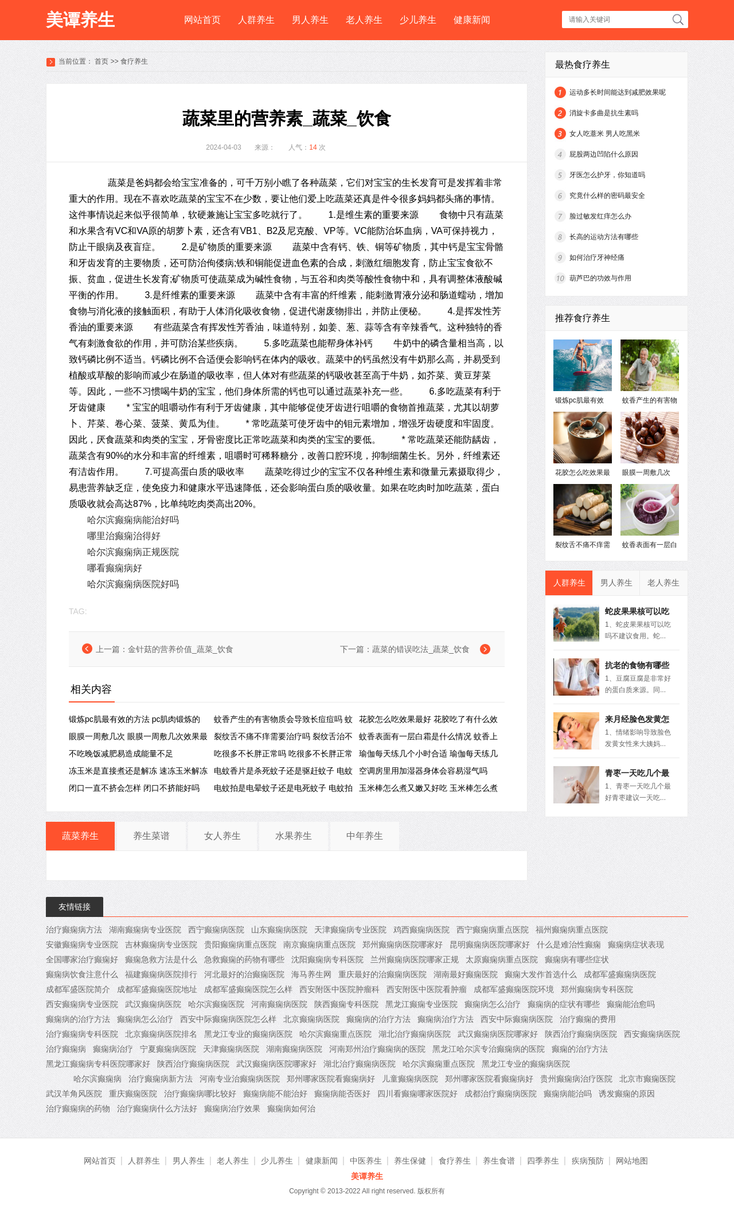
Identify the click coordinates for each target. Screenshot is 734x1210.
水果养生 (293, 836)
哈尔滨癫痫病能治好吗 (133, 520)
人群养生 (256, 20)
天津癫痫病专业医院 (350, 929)
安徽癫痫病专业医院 (82, 944)
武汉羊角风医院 (74, 1093)
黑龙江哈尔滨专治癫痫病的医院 (488, 1048)
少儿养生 (418, 20)
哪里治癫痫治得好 (124, 536)
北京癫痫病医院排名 (161, 1034)
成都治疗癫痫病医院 (500, 1093)
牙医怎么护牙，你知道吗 (607, 175)
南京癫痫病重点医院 (319, 944)
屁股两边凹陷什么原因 (603, 154)
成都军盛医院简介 (78, 989)
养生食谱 (499, 1160)
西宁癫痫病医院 (216, 929)
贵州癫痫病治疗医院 (576, 1078)
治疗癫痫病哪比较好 (200, 1093)
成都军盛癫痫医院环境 (514, 989)
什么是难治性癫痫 (569, 944)
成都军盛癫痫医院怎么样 (248, 989)
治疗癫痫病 (66, 1048)
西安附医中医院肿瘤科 (339, 989)
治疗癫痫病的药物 (78, 1108)
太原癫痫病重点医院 (502, 959)
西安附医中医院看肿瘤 (426, 989)
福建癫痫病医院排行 (161, 974)
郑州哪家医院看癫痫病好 (331, 1078)
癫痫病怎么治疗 (492, 1004)
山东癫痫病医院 (279, 929)
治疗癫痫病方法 (74, 929)
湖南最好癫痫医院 (466, 974)
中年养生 (364, 836)
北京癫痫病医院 (311, 1019)
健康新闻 (472, 20)
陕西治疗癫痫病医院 (581, 1034)
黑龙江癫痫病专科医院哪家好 (98, 1063)
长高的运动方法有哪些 (603, 237)
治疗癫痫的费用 (588, 1019)
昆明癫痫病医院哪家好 (490, 944)
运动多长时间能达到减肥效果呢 (617, 92)
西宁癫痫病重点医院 (492, 929)
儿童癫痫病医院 (410, 1078)
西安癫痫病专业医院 (82, 1004)
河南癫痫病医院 (279, 1004)
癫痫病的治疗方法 (78, 1019)
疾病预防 (588, 1160)
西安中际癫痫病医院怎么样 (228, 1019)
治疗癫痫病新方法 (160, 1078)
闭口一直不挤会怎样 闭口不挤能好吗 (134, 788)
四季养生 (543, 1160)
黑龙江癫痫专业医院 (421, 1004)
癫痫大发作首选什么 (541, 974)
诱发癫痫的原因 (627, 1093)
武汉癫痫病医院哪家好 (498, 1034)
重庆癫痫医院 (133, 1093)
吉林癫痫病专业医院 (161, 944)
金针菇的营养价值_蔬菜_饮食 (180, 649)
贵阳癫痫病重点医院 (240, 944)
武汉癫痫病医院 (153, 1004)
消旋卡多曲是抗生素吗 (603, 113)
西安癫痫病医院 (652, 1034)
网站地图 (632, 1160)
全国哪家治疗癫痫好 (82, 959)
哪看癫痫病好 (114, 568)
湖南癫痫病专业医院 (145, 929)
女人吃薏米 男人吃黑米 (604, 134)
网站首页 (202, 20)
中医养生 (366, 1160)
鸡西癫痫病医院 (421, 929)
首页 (101, 61)
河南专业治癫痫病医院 (240, 1078)
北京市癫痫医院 (647, 1078)
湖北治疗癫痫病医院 (414, 1034)
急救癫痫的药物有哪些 (244, 959)
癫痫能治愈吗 (631, 1004)
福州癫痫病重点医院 (572, 929)
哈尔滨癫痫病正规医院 (133, 552)
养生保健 (410, 1160)
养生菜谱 (151, 836)
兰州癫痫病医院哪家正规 (414, 959)
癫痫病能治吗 (568, 1093)
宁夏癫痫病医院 (168, 1048)
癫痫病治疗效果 (232, 1108)
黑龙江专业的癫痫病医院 (248, 1034)
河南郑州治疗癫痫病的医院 (377, 1048)
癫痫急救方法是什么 (161, 959)
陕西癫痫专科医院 (346, 1004)
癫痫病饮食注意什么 (82, 974)
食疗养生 (134, 61)
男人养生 (310, 20)
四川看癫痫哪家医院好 (417, 1093)
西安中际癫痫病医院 (517, 1019)
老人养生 (364, 20)
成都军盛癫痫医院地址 (157, 989)
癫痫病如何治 (291, 1108)
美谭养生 (80, 19)
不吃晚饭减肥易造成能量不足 (121, 753)
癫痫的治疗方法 (580, 1048)
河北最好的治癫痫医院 (244, 974)
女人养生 (222, 836)
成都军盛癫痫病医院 (620, 974)
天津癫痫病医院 (231, 1048)
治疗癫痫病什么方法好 (157, 1108)
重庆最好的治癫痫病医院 (382, 974)
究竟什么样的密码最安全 (607, 196)
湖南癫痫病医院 (294, 1048)
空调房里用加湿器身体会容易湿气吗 (423, 770)
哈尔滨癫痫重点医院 (335, 1034)
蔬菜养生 (80, 836)
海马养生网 (311, 974)
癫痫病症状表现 (636, 944)
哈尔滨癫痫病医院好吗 (133, 584)
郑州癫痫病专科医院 (597, 989)
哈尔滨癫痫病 (97, 1078)
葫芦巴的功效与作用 (600, 278)
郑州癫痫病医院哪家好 (402, 944)
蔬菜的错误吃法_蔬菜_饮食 (421, 649)
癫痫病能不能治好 (275, 1093)
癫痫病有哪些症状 (577, 959)
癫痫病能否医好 (342, 1093)
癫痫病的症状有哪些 (564, 1004)
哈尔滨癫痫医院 (216, 1004)
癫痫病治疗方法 (445, 1019)
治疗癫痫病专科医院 (82, 1034)
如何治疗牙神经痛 (596, 257)
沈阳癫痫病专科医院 (327, 959)
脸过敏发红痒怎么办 (600, 216)
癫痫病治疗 (113, 1048)
